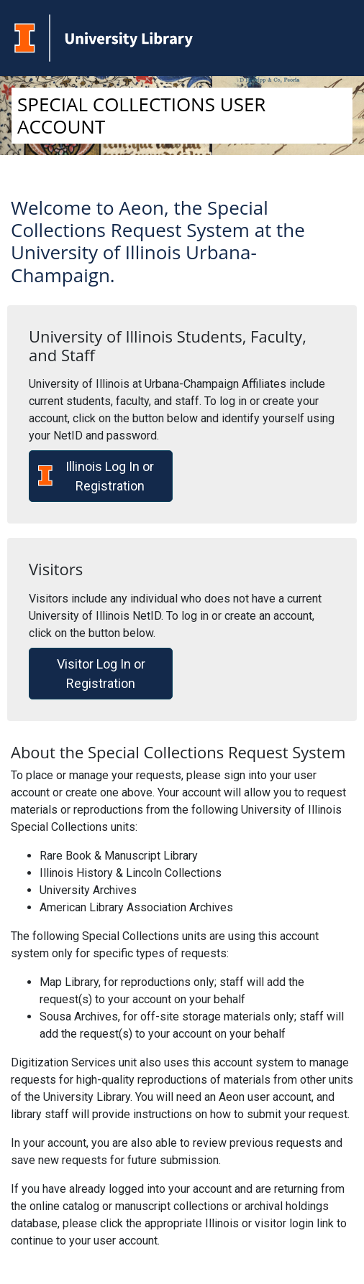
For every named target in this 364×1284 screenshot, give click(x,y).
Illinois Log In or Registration (96, 476)
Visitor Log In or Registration (101, 673)
